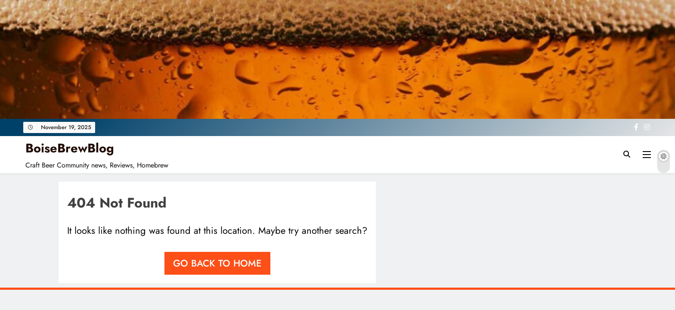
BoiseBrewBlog (69, 148)
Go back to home (217, 263)
